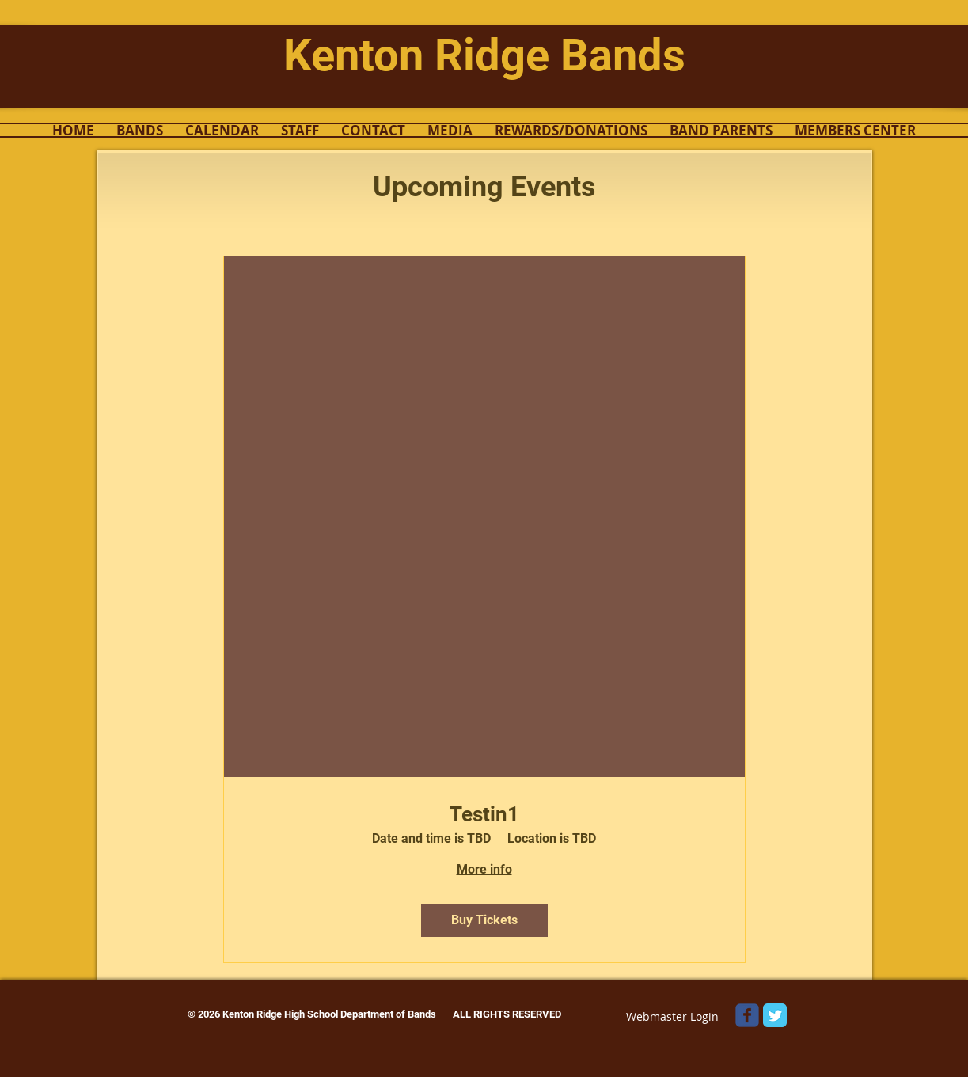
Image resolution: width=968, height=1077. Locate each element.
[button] (139, 130)
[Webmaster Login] (672, 1016)
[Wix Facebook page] (747, 1015)
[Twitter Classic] (775, 1015)
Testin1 (484, 814)
